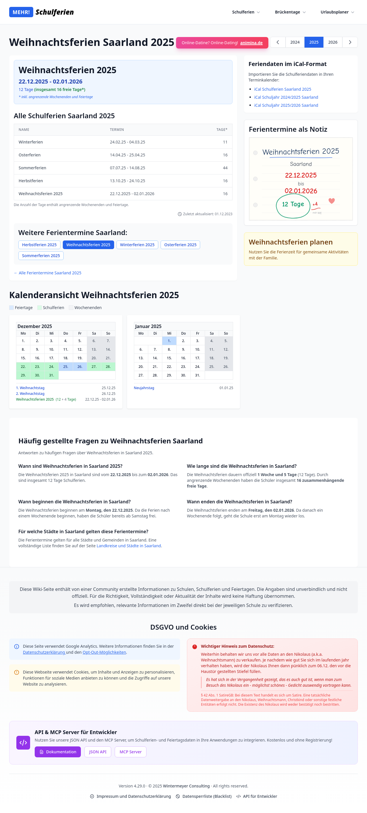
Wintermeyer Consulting (187, 786)
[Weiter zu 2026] (350, 42)
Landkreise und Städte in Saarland (129, 545)
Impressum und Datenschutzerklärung (130, 796)
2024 (295, 42)
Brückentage (291, 12)
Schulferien (246, 12)
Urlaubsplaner (338, 12)
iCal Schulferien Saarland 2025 (282, 89)
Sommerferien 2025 (41, 255)
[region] (123, 165)
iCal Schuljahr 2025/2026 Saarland (286, 105)
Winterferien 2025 (137, 244)
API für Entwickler (256, 796)
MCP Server (131, 751)
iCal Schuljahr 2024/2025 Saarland (286, 97)
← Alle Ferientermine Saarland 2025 (47, 272)
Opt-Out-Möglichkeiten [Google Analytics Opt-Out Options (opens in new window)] (104, 652)
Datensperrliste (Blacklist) (203, 796)
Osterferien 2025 (180, 244)
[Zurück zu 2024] (278, 42)
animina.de (251, 42)
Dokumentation (57, 751)
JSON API (97, 751)
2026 (332, 42)
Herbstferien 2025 (39, 244)
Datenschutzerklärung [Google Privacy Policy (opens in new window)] (44, 652)
